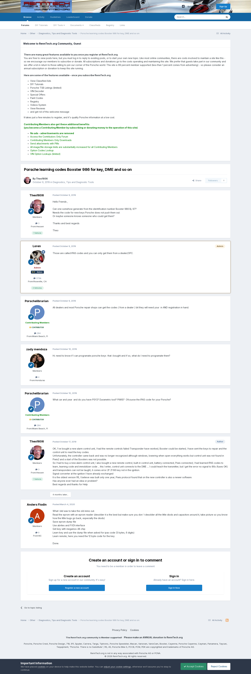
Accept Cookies (193, 666)
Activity (40, 17)
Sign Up (223, 6)
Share (196, 180)
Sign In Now (174, 588)
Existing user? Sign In (200, 6)
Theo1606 (36, 195)
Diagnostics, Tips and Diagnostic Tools (73, 182)
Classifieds (94, 25)
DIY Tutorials (41, 25)
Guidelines (55, 17)
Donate (88, 17)
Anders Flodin (37, 504)
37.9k (37, 278)
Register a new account (77, 588)
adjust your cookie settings (117, 666)
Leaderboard (72, 17)
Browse (27, 18)
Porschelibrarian (37, 301)
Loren (37, 246)
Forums (25, 25)
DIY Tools (59, 25)
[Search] (190, 17)
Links (122, 25)
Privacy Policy (119, 630)
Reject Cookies (218, 666)
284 (37, 333)
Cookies (134, 630)
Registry (110, 25)
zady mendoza (36, 349)
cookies (41, 666)
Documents (77, 25)
